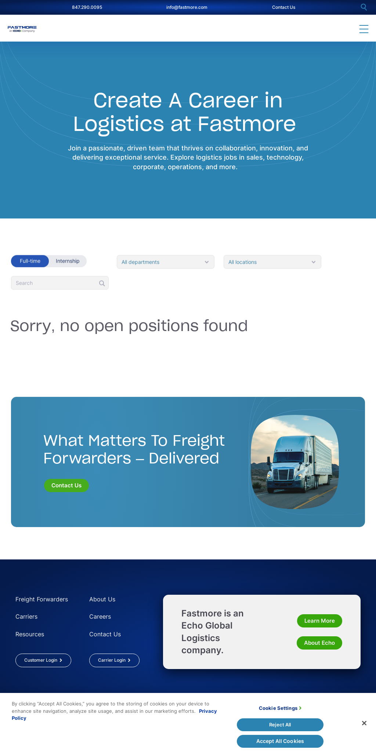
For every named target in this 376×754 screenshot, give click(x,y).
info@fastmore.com (186, 7)
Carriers (26, 616)
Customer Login (40, 660)
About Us (102, 599)
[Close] (364, 727)
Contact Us (283, 7)
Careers (100, 616)
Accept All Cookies (280, 745)
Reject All (280, 729)
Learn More (319, 620)
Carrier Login (112, 660)
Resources (29, 634)
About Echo (319, 642)
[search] (363, 7)
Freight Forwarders (41, 599)
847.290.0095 (87, 7)
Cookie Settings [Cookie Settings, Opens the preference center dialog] (278, 712)
